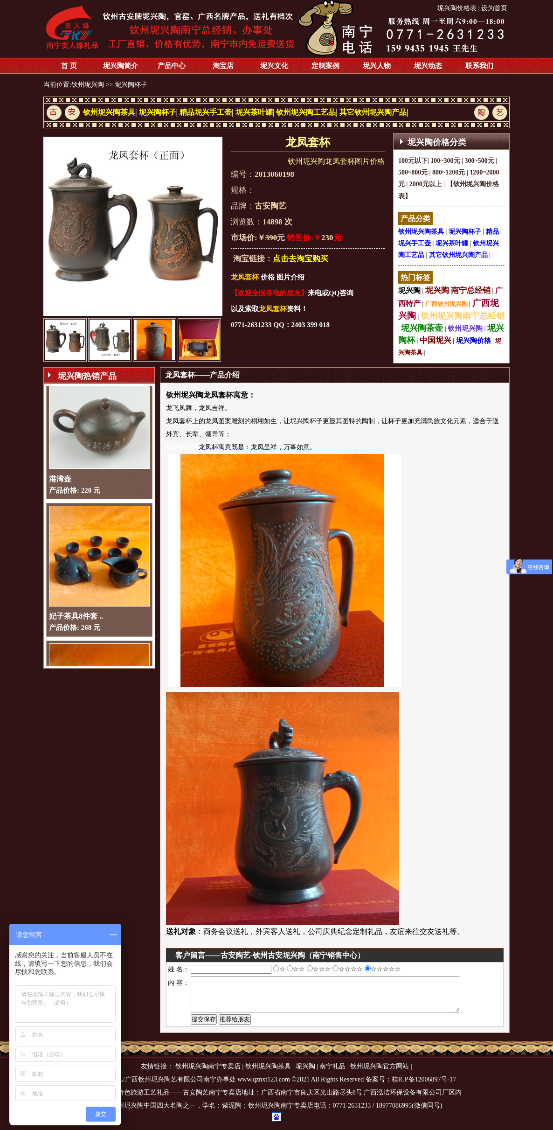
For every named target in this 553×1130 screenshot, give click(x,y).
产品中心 (172, 66)
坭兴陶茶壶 (422, 328)
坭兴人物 (377, 66)
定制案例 (325, 66)
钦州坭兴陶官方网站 (379, 1073)
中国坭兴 (435, 340)
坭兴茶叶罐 (254, 112)
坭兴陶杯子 (131, 84)
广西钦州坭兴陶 (446, 303)
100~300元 (445, 160)
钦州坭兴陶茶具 (109, 112)
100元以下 (413, 160)
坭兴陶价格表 (457, 8)
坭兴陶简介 (120, 66)
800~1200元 (448, 172)
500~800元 (413, 172)
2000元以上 (425, 184)
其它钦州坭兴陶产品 (373, 112)
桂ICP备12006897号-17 (424, 1086)
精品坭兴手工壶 (206, 112)
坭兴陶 (409, 290)
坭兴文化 (274, 66)
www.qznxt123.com (263, 1086)
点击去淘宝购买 (300, 258)
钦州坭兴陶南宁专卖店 (208, 1073)
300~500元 (479, 160)
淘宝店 (223, 66)
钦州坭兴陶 (87, 84)
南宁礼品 (332, 1073)
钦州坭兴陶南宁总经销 (463, 316)
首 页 (69, 66)
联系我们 (479, 66)
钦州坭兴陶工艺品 (306, 112)
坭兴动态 (428, 66)
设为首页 (494, 8)
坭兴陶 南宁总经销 (458, 290)
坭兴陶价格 (473, 340)
